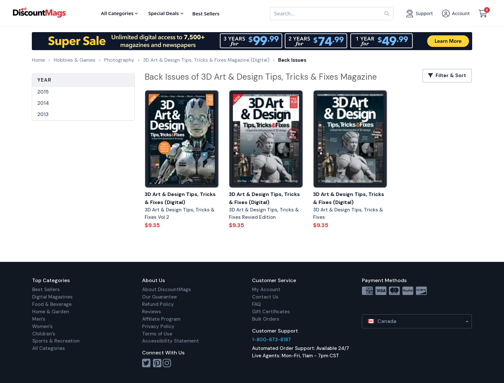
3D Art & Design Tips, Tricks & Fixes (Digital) (180, 198)
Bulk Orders (265, 319)
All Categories (48, 348)
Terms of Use (157, 334)
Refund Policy (158, 304)
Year (44, 80)
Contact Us (265, 297)
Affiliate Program (161, 319)
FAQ (256, 304)
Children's (43, 334)
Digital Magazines (52, 297)
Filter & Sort (447, 75)
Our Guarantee (159, 297)
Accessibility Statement (170, 341)
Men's (38, 319)
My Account (266, 289)
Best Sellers (46, 289)
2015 (43, 92)
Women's (42, 326)
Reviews (151, 311)
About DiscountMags (166, 289)
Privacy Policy (158, 326)
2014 (43, 103)
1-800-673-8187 (271, 339)
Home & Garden (50, 311)
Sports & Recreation (56, 341)
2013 (43, 114)
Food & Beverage (52, 304)
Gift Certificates (271, 311)
